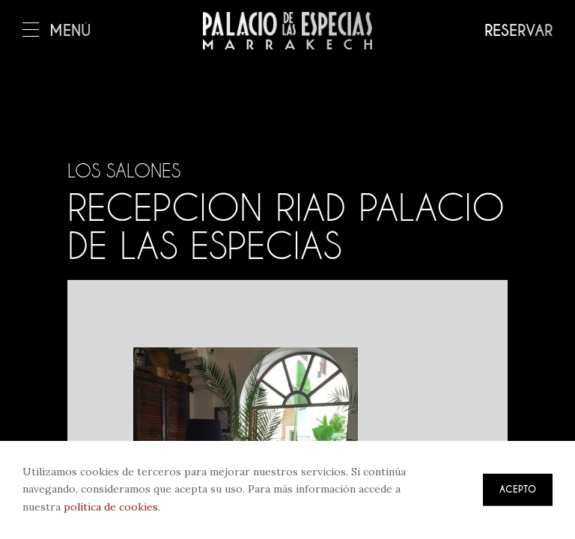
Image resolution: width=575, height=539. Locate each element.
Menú (56, 31)
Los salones (123, 171)
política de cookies (111, 507)
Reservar (518, 31)
